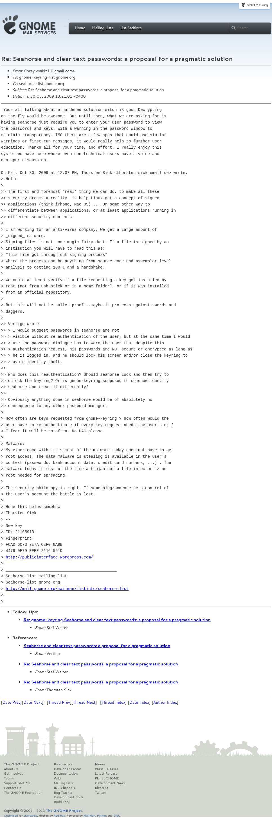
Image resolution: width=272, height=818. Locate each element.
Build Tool (61, 802)
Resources (63, 764)
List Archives (130, 27)
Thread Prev (59, 702)
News (100, 764)
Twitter (100, 792)
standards (30, 815)
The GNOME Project (22, 764)
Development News (110, 783)
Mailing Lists (102, 27)
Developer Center (67, 769)
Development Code (69, 797)
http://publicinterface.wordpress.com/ (49, 557)
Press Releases (106, 769)
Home (80, 27)
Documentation (66, 773)
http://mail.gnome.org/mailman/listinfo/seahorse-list (67, 588)
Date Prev (12, 702)
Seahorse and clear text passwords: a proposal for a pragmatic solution (97, 646)
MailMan (89, 815)
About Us (11, 769)
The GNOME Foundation (23, 792)
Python (102, 815)
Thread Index (113, 702)
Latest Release (106, 773)
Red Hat (59, 815)
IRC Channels (64, 788)
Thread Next (84, 702)
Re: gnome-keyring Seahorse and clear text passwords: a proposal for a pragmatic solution (117, 620)
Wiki (57, 778)
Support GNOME (17, 783)
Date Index (139, 702)
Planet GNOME (107, 778)
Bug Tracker (63, 792)
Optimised (11, 815)
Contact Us (12, 788)
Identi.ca (101, 788)
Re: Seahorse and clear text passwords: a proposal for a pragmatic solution (101, 664)
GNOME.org (257, 5)
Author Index (165, 702)
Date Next (32, 702)
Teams (9, 778)
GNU (116, 815)
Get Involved (14, 773)
